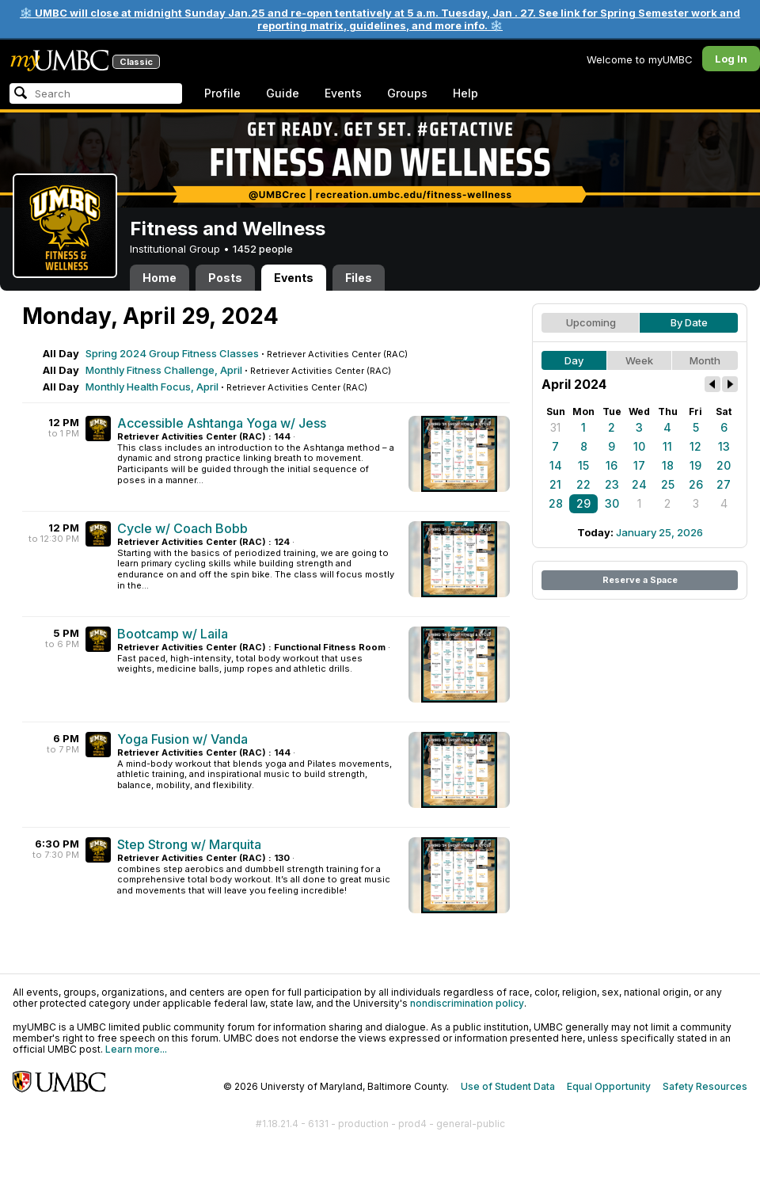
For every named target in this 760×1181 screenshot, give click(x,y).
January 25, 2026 (659, 532)
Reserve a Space (640, 579)
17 (639, 465)
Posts (225, 277)
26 (696, 484)
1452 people (263, 248)
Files (358, 277)
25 (667, 484)
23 (612, 484)
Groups (407, 93)
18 (668, 465)
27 (723, 484)
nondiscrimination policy (467, 1003)
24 (639, 484)
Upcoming (591, 322)
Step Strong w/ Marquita (189, 844)
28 (556, 503)
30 (612, 503)
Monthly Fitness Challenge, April (164, 370)
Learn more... (136, 1049)
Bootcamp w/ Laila (172, 634)
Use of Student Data (508, 1086)
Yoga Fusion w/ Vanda (182, 739)
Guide (282, 93)
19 (695, 465)
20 (723, 465)
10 (639, 446)
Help (465, 93)
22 (583, 484)
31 (555, 427)
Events (343, 93)
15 (583, 465)
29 (583, 503)
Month (705, 360)
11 (667, 446)
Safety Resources (705, 1086)
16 (612, 465)
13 (724, 446)
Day (573, 360)
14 (555, 465)
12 (695, 446)
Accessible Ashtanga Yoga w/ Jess (221, 423)
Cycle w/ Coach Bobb (182, 528)
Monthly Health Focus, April (152, 386)
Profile (222, 93)
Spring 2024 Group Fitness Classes (172, 353)
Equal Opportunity (609, 1086)
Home (159, 277)
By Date (689, 322)
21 (555, 484)
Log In (731, 58)
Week (639, 360)
